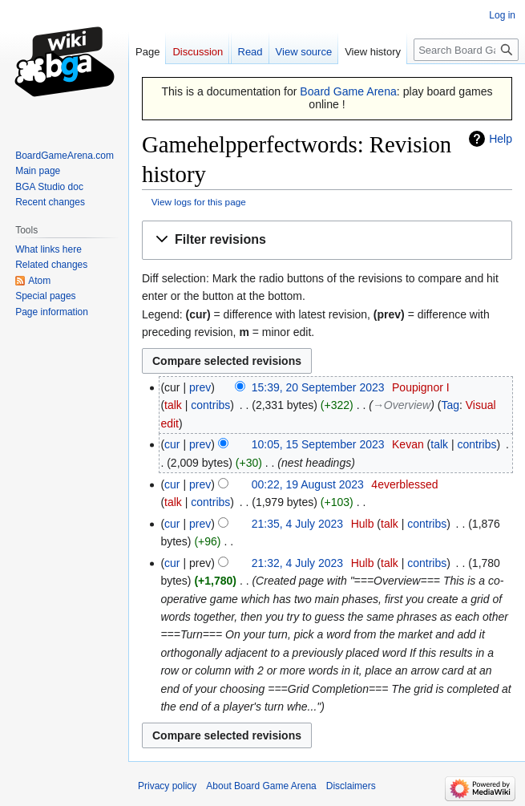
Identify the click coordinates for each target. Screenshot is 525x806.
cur (172, 444)
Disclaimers (351, 786)
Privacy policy (167, 786)
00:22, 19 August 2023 (308, 484)
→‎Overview (401, 405)
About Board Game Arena (261, 786)
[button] (327, 240)
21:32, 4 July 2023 (297, 563)
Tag (450, 405)
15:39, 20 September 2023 (318, 387)
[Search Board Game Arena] (466, 49)
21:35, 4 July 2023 (297, 523)
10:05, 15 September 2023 (318, 444)
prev (200, 387)
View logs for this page (198, 201)
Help (500, 138)
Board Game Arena (348, 91)
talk (173, 405)
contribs (210, 405)
